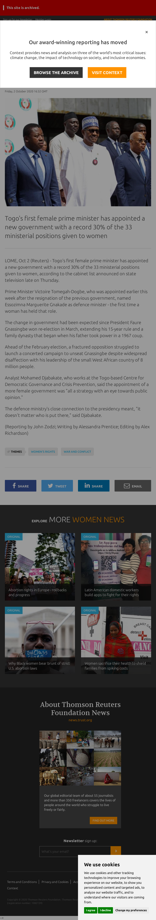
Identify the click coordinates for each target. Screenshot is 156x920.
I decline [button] (105, 910)
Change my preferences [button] (131, 910)
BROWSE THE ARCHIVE (56, 72)
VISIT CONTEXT (107, 72)
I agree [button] (90, 910)
